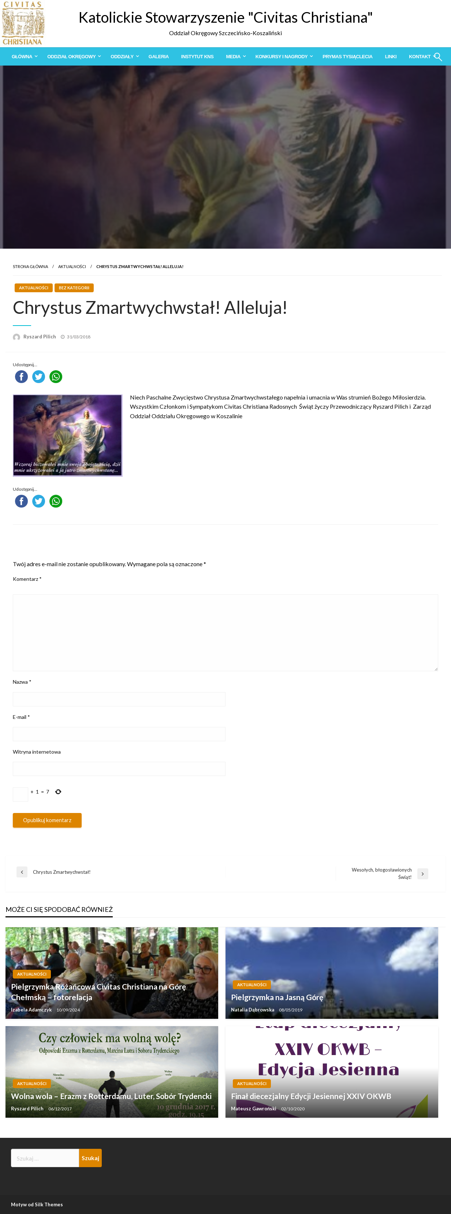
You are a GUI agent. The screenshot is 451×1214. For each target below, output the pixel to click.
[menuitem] (23, 57)
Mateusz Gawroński (254, 1108)
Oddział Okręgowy (71, 56)
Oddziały (122, 56)
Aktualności (72, 266)
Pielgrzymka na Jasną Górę (277, 997)
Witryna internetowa (37, 752)
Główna (22, 56)
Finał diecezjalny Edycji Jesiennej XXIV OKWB (311, 1095)
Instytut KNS (197, 56)
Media (233, 56)
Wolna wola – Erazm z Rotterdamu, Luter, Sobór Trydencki (111, 1095)
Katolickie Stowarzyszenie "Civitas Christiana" (225, 17)
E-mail (21, 717)
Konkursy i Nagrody (282, 56)
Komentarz (27, 579)
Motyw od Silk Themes (37, 1204)
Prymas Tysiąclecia (347, 56)
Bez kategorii (74, 287)
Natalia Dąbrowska (253, 1010)
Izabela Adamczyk (32, 1010)
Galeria (159, 56)
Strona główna (30, 266)
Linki (390, 56)
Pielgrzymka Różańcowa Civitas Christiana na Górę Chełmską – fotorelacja (98, 992)
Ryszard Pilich (40, 336)
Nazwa (22, 682)
